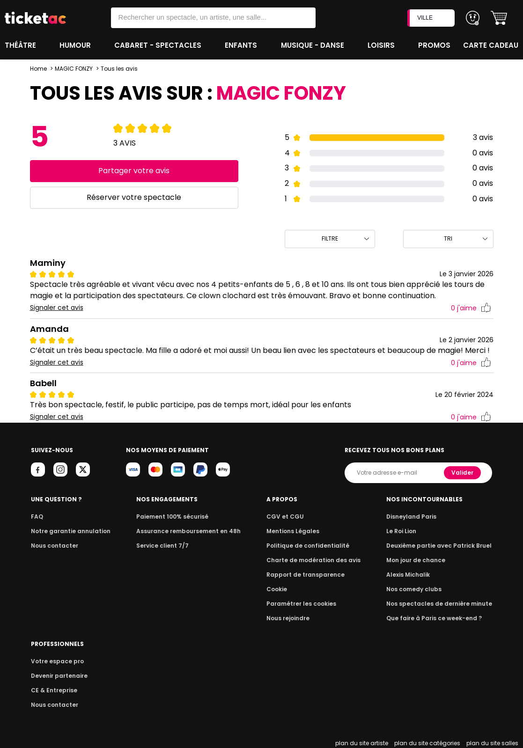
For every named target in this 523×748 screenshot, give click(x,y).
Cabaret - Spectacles (158, 45)
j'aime (471, 308)
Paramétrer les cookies (301, 604)
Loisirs (382, 45)
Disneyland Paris (411, 517)
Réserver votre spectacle (134, 197)
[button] (499, 18)
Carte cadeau (490, 45)
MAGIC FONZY (74, 69)
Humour (76, 45)
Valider (462, 473)
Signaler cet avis (56, 307)
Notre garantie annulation (70, 531)
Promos (434, 45)
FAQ (37, 517)
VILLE (432, 18)
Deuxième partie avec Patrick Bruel (439, 546)
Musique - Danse (313, 45)
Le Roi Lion (401, 531)
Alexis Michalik (408, 575)
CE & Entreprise (54, 690)
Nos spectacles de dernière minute (439, 604)
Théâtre (21, 45)
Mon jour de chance (415, 560)
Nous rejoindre (287, 618)
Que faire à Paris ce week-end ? (434, 618)
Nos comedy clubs (414, 589)
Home (38, 69)
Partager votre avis (133, 170)
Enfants (242, 45)
